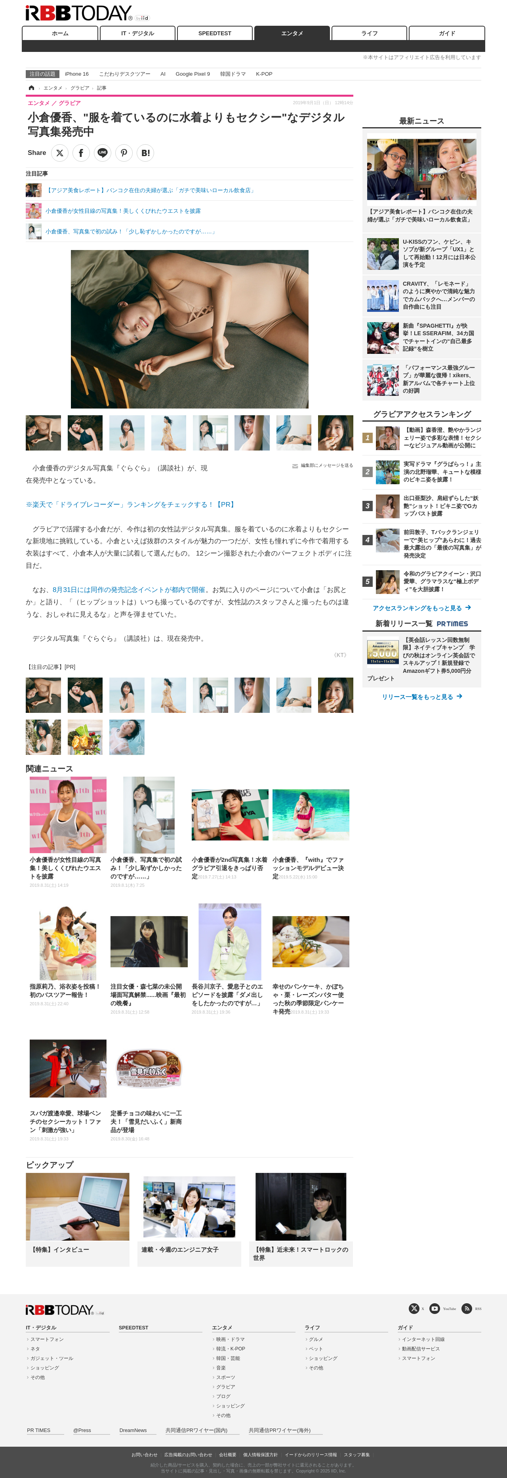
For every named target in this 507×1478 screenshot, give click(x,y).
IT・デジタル (137, 33)
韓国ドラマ (233, 74)
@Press (82, 1430)
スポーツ (225, 1377)
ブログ (223, 1396)
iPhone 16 (77, 74)
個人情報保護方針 (260, 1454)
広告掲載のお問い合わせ (188, 1454)
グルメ (316, 1339)
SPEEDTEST (214, 33)
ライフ (369, 33)
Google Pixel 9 (193, 74)
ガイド (447, 33)
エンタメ (292, 33)
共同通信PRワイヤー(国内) (196, 1430)
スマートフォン (47, 1339)
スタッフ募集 (357, 1454)
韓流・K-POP (230, 1349)
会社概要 (227, 1454)
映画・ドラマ (230, 1339)
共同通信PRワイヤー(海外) (280, 1430)
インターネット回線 (423, 1339)
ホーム (60, 33)
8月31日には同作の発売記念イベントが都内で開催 (129, 590)
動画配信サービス (421, 1349)
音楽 (221, 1368)
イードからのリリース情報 (311, 1454)
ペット (316, 1349)
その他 (37, 1377)
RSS (478, 1308)
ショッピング (44, 1368)
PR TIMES (38, 1430)
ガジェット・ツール (51, 1358)
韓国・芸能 (228, 1358)
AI (163, 74)
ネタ (35, 1349)
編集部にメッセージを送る (327, 465)
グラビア (225, 1387)
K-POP (264, 74)
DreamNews (133, 1430)
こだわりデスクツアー (125, 74)
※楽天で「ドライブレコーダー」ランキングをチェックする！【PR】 (131, 504)
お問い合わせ (145, 1454)
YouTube (449, 1308)
